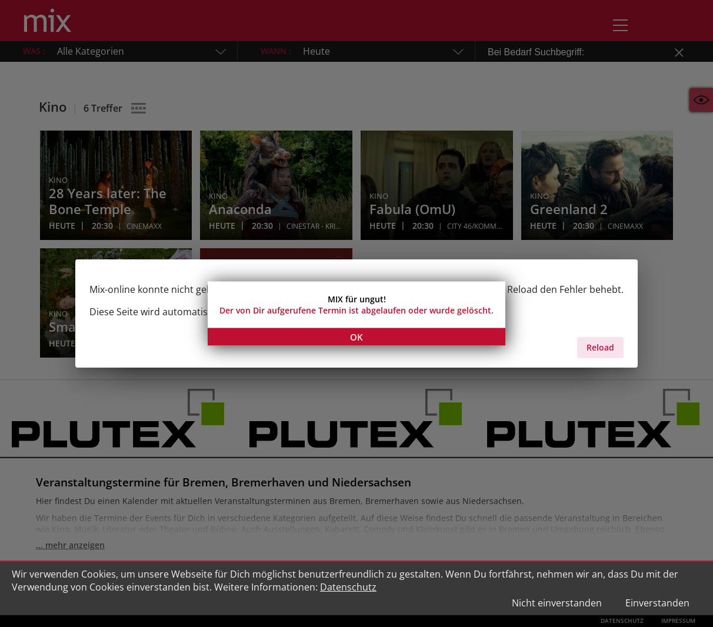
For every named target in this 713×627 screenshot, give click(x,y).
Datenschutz (348, 587)
